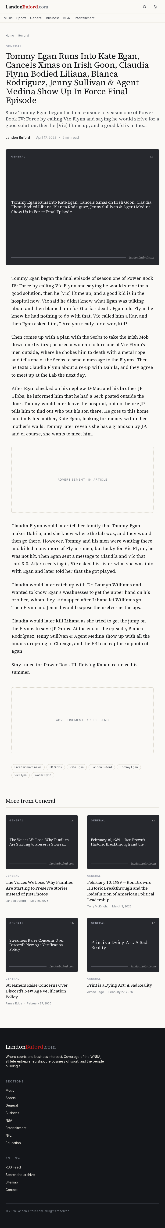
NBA (66, 18)
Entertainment (84, 18)
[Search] (145, 7)
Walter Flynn (43, 775)
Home (10, 35)
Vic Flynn (20, 775)
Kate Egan (77, 767)
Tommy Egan (129, 767)
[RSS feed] (155, 7)
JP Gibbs (56, 767)
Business (53, 18)
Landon (31, 1047)
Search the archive (20, 1175)
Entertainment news (28, 767)
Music (8, 18)
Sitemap (12, 1182)
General (36, 18)
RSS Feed (13, 1167)
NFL (8, 1135)
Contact (12, 1190)
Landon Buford (18, 137)
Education (13, 1143)
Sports (21, 18)
